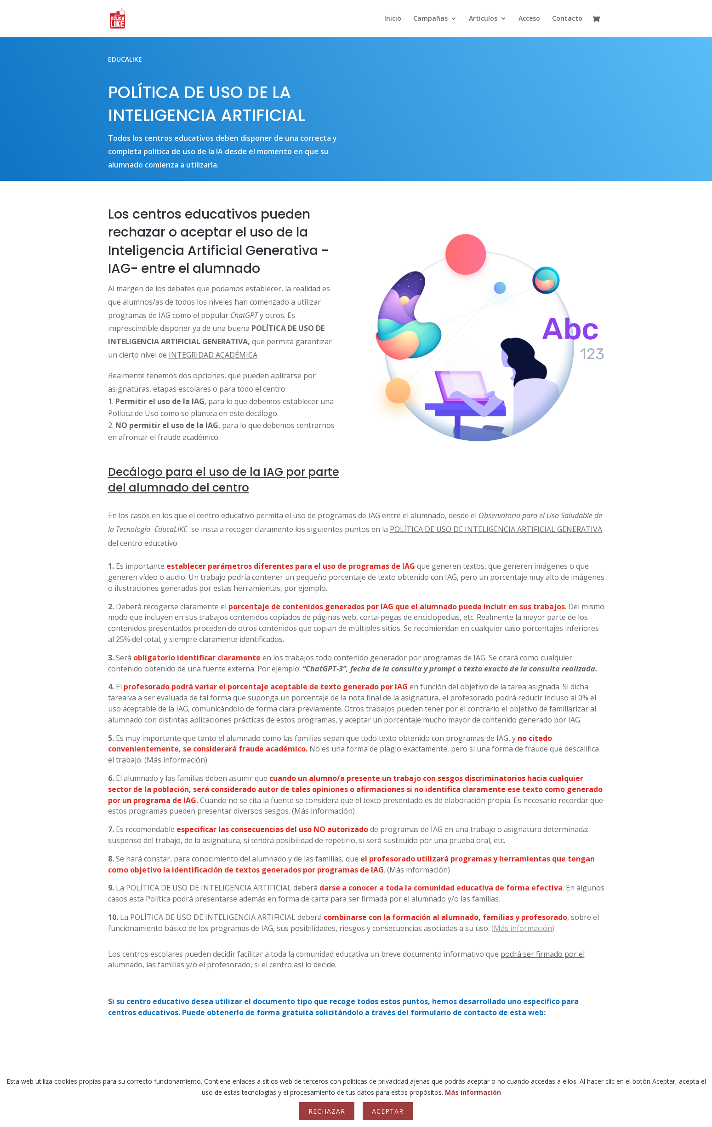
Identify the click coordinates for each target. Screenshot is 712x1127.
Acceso (529, 19)
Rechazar (326, 1111)
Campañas (430, 19)
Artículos (483, 19)
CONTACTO (356, 1046)
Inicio (392, 19)
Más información (473, 1092)
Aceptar (388, 1111)
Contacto (567, 19)
